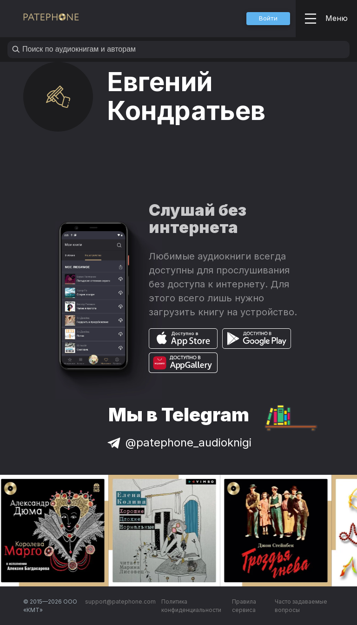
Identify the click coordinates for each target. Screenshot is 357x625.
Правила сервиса (244, 605)
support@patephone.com (120, 601)
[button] (268, 18)
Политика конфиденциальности (191, 605)
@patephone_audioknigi (178, 442)
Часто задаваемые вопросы (301, 605)
